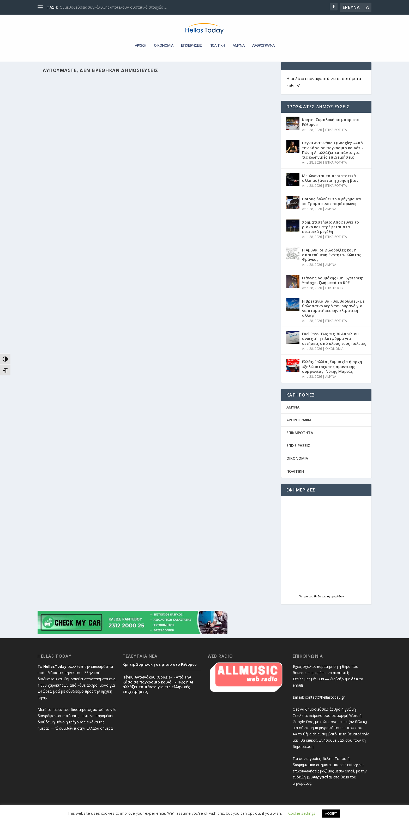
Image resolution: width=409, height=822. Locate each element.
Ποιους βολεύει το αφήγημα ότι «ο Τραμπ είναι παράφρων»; (332, 203)
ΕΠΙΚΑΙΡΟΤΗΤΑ (336, 132)
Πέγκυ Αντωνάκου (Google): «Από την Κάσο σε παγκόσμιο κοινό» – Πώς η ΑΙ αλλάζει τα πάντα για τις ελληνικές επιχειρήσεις (333, 152)
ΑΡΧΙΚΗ (140, 37)
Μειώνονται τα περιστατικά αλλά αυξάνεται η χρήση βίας (330, 180)
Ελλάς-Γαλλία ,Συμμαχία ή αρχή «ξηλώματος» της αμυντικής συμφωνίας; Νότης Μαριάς (332, 368)
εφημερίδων (335, 598)
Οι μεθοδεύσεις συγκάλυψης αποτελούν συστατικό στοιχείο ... (113, 7)
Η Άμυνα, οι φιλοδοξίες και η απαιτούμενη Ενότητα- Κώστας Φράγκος (331, 257)
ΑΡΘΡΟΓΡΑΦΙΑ (263, 37)
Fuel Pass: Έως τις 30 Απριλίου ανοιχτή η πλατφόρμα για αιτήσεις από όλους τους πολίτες (334, 340)
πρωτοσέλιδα (312, 598)
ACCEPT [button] (331, 813)
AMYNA (238, 37)
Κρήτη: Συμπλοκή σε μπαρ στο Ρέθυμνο (330, 124)
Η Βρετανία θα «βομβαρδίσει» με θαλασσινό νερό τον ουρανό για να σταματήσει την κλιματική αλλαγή (333, 310)
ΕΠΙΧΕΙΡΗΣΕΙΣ (191, 37)
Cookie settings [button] (301, 813)
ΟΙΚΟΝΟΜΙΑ (163, 37)
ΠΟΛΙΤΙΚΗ (217, 37)
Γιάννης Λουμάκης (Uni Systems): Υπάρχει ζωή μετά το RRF (332, 282)
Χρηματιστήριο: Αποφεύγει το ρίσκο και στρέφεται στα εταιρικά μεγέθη (330, 229)
